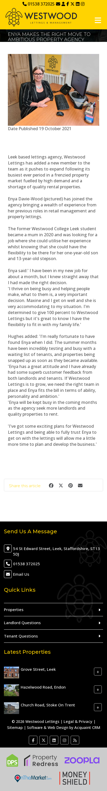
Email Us (21, 574)
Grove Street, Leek (38, 669)
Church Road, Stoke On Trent (48, 704)
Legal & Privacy (78, 721)
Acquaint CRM (87, 727)
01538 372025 (38, 4)
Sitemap (15, 727)
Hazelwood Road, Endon (43, 687)
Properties (14, 609)
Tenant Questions (21, 636)
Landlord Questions (22, 622)
